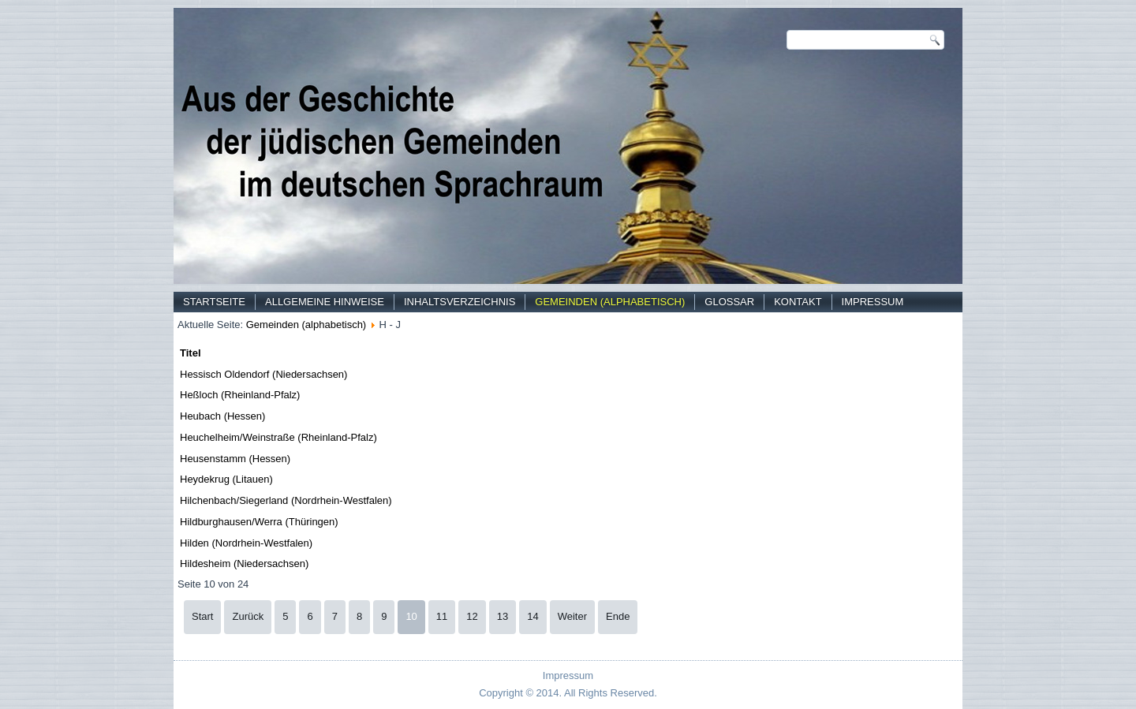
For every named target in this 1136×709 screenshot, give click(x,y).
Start (202, 616)
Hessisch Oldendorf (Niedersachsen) (263, 374)
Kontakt (797, 302)
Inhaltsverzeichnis (459, 302)
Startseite (214, 302)
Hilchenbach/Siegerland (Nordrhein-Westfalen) (286, 500)
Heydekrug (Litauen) (226, 479)
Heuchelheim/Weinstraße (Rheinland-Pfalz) (278, 437)
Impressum (873, 302)
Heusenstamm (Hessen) (235, 459)
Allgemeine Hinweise (324, 302)
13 (502, 616)
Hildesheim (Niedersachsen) (244, 563)
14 (532, 616)
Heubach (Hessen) (222, 416)
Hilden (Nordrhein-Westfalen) (246, 543)
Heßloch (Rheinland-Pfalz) (240, 395)
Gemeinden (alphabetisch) (610, 302)
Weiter (572, 616)
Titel (190, 353)
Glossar (729, 302)
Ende (618, 616)
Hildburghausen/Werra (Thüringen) (259, 522)
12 (471, 616)
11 (441, 616)
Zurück (247, 616)
